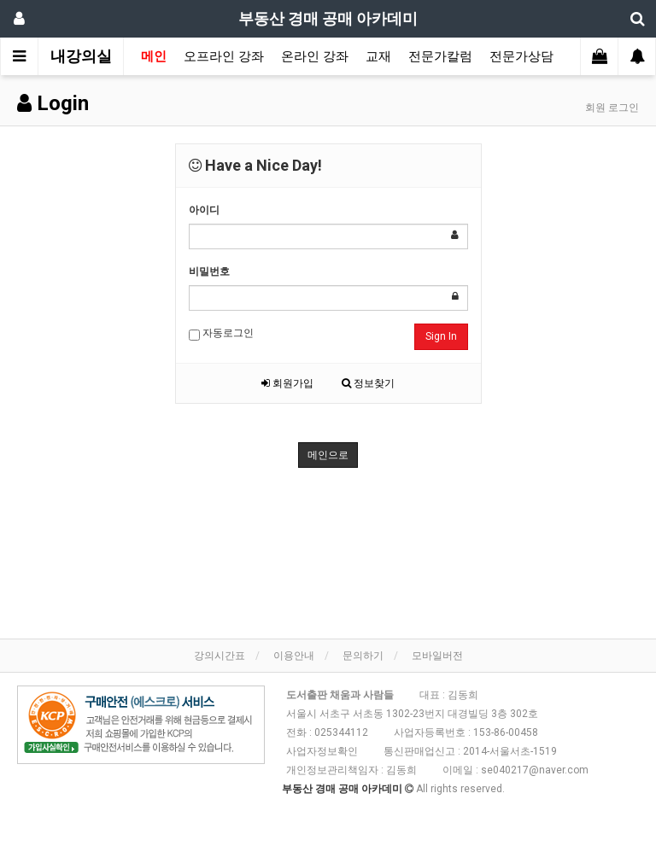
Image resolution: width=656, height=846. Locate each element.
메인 (154, 56)
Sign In (441, 336)
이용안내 (293, 656)
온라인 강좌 (314, 56)
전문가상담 (521, 56)
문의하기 (363, 656)
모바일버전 (437, 656)
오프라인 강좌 (224, 56)
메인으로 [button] (328, 455)
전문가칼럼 (440, 56)
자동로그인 (221, 334)
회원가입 (287, 383)
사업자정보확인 (322, 751)
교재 (378, 56)
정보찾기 (368, 383)
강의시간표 (219, 656)
